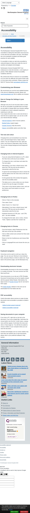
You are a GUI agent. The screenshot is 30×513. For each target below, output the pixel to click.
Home (12, 34)
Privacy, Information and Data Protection (14, 413)
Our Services (6, 405)
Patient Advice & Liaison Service (11, 410)
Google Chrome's (7, 125)
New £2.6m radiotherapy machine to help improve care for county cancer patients (18, 393)
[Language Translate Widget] (10, 2)
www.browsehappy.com (7, 94)
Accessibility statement (5, 445)
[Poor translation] (5, 474)
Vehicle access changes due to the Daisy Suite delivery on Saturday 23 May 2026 (17, 368)
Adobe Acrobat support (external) (11, 305)
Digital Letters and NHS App (10, 415)
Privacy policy (3, 454)
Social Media (3, 459)
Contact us (2, 450)
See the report (11, 436)
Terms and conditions (5, 457)
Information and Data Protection (9, 36)
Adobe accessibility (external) (10, 307)
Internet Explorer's (7, 120)
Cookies (2, 452)
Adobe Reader (7, 286)
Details (11, 509)
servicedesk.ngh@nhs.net (21, 82)
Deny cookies (24, 511)
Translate (12, 5)
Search (3, 22)
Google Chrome (14, 281)
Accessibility (3, 447)
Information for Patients (9, 408)
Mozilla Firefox (6, 123)
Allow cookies (14, 511)
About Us (5, 403)
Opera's (4, 128)
